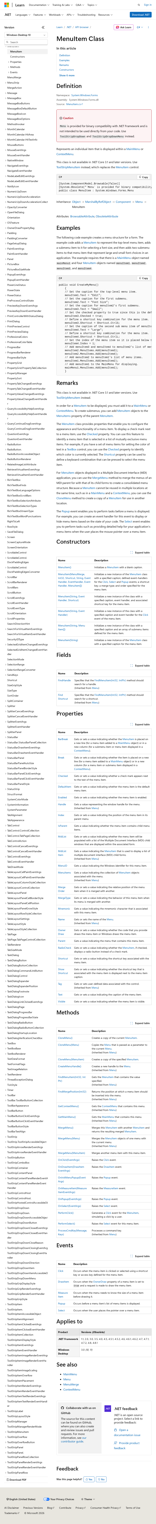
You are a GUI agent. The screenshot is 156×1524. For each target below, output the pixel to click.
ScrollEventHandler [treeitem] (17, 603)
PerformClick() (66, 1213)
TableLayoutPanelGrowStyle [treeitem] (22, 908)
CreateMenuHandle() (69, 1066)
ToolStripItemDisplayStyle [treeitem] (21, 1340)
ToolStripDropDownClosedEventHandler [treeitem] (27, 1235)
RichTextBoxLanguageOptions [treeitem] (23, 490)
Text (60, 994)
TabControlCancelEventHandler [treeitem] (24, 851)
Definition (64, 55)
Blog (49, 1507)
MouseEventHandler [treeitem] (18, 155)
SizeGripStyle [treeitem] (14, 685)
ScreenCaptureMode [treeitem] (18, 542)
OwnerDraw (99, 1281)
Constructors (66, 69)
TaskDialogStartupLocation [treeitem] (22, 1033)
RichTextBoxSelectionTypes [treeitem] (22, 506)
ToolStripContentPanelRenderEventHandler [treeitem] (26, 1186)
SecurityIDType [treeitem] (15, 639)
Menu (139, 202)
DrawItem (109, 1166)
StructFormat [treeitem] (14, 794)
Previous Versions (33, 1507)
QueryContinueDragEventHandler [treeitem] (26, 428)
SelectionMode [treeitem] (15, 659)
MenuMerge (71, 1384)
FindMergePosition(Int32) (72, 1091)
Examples (64, 60)
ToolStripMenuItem (68, 167)
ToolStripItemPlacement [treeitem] (20, 1380)
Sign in (148, 4)
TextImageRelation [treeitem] (17, 1069)
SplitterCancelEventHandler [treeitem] (22, 716)
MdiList (62, 836)
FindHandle (64, 680)
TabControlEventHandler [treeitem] (20, 861)
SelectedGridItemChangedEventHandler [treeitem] (27, 652)
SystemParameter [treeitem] (17, 809)
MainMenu (133, 149)
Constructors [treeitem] (17, 56)
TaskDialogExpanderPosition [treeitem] (22, 986)
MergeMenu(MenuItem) (71, 1153)
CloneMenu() (65, 1038)
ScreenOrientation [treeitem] (17, 547)
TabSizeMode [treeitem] (14, 950)
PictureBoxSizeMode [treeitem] (18, 269)
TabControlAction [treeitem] (17, 841)
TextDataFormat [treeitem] (16, 1058)
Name (61, 919)
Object (76, 202)
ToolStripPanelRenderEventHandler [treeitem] (26, 1467)
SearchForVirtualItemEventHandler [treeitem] (26, 634)
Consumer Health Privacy (104, 1507)
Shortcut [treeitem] (12, 680)
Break (61, 757)
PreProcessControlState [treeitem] (20, 300)
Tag (60, 983)
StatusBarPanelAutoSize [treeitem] (20, 763)
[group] (104, 187)
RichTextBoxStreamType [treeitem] (20, 511)
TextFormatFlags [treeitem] (16, 1064)
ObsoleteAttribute (107, 216)
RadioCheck (64, 947)
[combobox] (26, 35)
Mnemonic (64, 908)
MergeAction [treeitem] (14, 87)
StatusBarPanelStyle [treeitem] (18, 784)
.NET (68, 27)
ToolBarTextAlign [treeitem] (16, 1131)
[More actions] (148, 27)
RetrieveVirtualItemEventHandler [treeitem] (25, 474)
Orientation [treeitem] (13, 217)
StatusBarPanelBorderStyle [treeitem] (22, 768)
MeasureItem (111, 1188)
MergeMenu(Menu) (69, 1138)
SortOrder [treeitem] (13, 695)
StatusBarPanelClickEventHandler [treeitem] (25, 778)
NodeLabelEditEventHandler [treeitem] (22, 181)
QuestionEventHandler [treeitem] (19, 439)
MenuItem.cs (73, 104)
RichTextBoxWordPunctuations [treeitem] (24, 516)
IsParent (62, 825)
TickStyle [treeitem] (12, 1085)
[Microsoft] (6, 5)
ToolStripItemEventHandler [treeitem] (22, 1350)
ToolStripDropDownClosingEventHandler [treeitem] (27, 1255)
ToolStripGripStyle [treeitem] (17, 1299)
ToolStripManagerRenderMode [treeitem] (24, 1426)
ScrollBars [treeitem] (12, 587)
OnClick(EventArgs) (69, 1160)
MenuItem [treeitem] (16, 51)
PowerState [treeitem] (13, 290)
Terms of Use (133, 1507)
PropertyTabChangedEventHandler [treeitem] (26, 388)
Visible (61, 1001)
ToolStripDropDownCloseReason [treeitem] (25, 1242)
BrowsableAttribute (82, 216)
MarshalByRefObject (98, 202)
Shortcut (109, 454)
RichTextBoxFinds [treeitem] (16, 485)
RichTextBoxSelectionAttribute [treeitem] (24, 500)
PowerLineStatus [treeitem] (16, 285)
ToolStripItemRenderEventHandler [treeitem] (26, 1391)
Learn (59, 27)
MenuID (62, 865)
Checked (92, 434)
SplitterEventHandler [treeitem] (18, 726)
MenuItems (63, 416)
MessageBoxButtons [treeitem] (18, 103)
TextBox (71, 449)
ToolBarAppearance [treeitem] (18, 1105)
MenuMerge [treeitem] (14, 77)
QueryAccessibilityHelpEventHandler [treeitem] (27, 416)
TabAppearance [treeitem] (15, 820)
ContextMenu (64, 154)
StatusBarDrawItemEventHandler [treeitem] (25, 752)
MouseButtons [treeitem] (15, 145)
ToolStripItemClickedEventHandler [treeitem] (26, 1329)
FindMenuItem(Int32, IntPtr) (110, 680)
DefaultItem (64, 786)
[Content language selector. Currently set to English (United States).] (21, 1499)
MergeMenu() (65, 1127)
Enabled (62, 797)
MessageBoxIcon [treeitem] (16, 113)
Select (128, 521)
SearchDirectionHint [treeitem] (18, 623)
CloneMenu (63, 498)
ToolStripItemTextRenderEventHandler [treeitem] (27, 1404)
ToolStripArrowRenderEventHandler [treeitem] (27, 1152)
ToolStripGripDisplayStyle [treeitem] (21, 1283)
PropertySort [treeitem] (14, 378)
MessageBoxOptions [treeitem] (18, 119)
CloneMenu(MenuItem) (71, 1059)
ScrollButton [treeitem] (14, 592)
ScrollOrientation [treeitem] (16, 613)
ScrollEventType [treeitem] (16, 608)
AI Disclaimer (11, 1507)
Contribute (65, 1507)
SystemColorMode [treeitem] (17, 799)
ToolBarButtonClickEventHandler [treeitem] (25, 1121)
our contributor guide (73, 1439)
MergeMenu (100, 478)
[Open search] (139, 5)
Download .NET (141, 14)
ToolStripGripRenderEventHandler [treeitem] (26, 1294)
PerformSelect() (66, 1223)
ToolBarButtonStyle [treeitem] (18, 1126)
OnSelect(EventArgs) (69, 1206)
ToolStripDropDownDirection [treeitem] (23, 1262)
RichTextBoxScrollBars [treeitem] (19, 495)
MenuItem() (64, 567)
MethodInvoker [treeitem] (16, 124)
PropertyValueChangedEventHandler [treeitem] (27, 401)
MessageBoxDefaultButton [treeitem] (22, 108)
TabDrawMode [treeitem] (15, 867)
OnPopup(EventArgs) (69, 1199)
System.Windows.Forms (84, 95)
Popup (66, 511)
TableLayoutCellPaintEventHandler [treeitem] (26, 877)
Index (61, 815)
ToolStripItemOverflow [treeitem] (19, 1375)
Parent (61, 941)
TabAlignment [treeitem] (14, 815)
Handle (62, 804)
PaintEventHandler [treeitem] (17, 253)
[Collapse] (43, 27)
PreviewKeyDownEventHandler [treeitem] (24, 311)
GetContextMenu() (68, 1106)
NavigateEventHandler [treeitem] (19, 170)
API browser (82, 27)
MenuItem (122, 167)
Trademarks (10, 1513)
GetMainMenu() (67, 1117)
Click (105, 581)
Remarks (64, 65)
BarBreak (63, 739)
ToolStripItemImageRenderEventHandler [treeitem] (26, 1363)
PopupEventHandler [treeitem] (18, 279)
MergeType (64, 898)
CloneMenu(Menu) (68, 1044)
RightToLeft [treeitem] (13, 521)
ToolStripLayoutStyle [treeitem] (18, 1416)
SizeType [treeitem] (12, 690)
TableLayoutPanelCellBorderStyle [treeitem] (25, 898)
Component (123, 202)
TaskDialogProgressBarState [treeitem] (22, 1017)
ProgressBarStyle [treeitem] (16, 357)
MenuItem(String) (68, 640)
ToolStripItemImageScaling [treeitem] (22, 1370)
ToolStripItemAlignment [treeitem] (20, 1319)
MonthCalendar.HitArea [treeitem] (20, 134)
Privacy (80, 1507)
